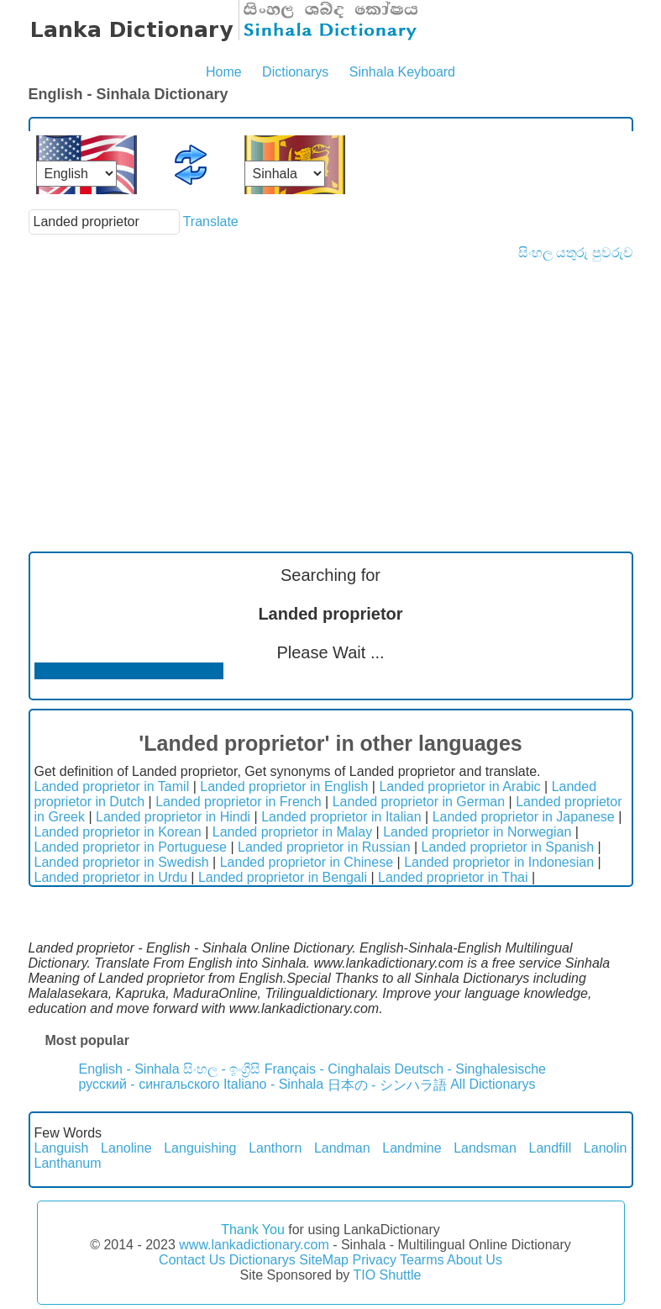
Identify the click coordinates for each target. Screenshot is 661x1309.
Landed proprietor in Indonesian (499, 862)
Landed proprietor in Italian (341, 817)
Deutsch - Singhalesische (470, 1069)
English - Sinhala (129, 1069)
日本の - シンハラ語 (387, 1085)
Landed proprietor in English (284, 786)
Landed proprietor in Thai (453, 877)
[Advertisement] (331, 386)
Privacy (374, 1260)
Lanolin (605, 1148)
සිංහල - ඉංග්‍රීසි (221, 1069)
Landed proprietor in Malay (292, 832)
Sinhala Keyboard (402, 72)
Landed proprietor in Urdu (110, 877)
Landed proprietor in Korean (118, 832)
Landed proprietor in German (419, 801)
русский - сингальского (149, 1084)
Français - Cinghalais (328, 1069)
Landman (342, 1148)
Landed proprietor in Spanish (508, 847)
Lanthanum (68, 1163)
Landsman (485, 1148)
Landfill (550, 1148)
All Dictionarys (492, 1084)
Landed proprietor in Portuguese (131, 847)
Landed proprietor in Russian (324, 847)
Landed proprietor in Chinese (306, 862)
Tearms (421, 1260)
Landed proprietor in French (238, 801)
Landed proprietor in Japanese (524, 817)
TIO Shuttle (387, 1275)
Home (224, 72)
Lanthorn (275, 1148)
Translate (211, 221)
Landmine (411, 1148)
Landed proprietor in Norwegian (477, 832)
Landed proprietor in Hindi (173, 817)
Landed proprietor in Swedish (121, 862)
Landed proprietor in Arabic (459, 786)
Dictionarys (295, 72)
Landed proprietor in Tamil (112, 786)
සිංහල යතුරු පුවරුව (575, 252)
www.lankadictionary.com (253, 1245)
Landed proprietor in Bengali (282, 877)
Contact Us (192, 1260)
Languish (61, 1148)
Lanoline (126, 1148)
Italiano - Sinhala (273, 1084)
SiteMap (324, 1260)
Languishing (200, 1148)
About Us (474, 1260)
